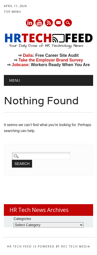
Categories (22, 219)
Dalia (28, 55)
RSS (49, 22)
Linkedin (30, 22)
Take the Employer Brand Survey (50, 60)
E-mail (58, 23)
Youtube (39, 22)
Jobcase (20, 65)
